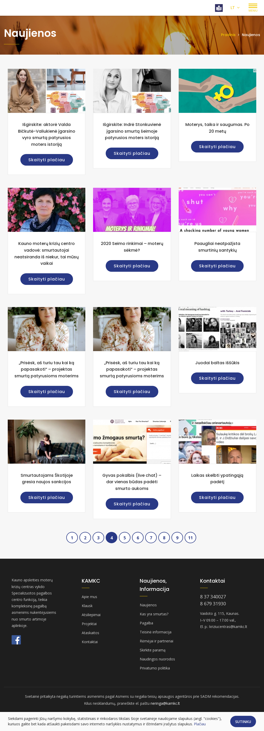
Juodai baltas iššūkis (217, 363)
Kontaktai (90, 641)
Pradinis (228, 34)
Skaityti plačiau (46, 160)
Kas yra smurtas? (154, 613)
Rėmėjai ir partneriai (156, 641)
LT (235, 7)
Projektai (89, 623)
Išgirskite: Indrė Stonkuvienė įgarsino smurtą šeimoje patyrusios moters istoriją (132, 131)
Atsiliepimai (91, 614)
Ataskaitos (90, 632)
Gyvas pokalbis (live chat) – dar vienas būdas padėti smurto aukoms (131, 481)
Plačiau (200, 723)
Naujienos (148, 604)
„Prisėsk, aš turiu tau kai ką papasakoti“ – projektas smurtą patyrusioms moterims (46, 369)
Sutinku (243, 721)
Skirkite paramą (153, 650)
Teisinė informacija (155, 632)
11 (190, 538)
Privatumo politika (155, 668)
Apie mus (89, 596)
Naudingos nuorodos (157, 659)
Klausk (87, 605)
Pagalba (146, 622)
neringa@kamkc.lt (165, 703)
